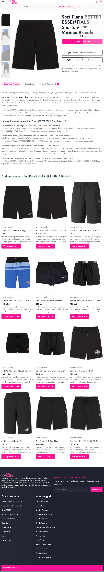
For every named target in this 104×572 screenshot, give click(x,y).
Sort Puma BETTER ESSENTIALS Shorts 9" (65, 7)
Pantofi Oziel (6, 540)
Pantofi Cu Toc (41, 540)
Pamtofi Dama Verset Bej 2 (11, 506)
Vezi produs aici (82, 42)
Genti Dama (6, 523)
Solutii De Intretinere (43, 558)
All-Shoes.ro (27, 7)
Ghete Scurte (6, 528)
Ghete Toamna (42, 523)
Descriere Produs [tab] (11, 84)
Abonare (96, 490)
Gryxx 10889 (6, 510)
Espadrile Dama (42, 506)
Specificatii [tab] (30, 84)
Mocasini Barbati (42, 532)
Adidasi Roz (6, 532)
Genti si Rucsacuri (43, 510)
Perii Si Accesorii (42, 549)
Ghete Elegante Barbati (45, 515)
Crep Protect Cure (8, 519)
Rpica (3, 536)
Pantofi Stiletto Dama (44, 545)
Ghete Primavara (42, 519)
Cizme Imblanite (42, 502)
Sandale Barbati (42, 553)
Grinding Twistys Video (10, 515)
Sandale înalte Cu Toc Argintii (12, 502)
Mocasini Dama (42, 536)
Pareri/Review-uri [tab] (50, 84)
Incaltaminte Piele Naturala (46, 528)
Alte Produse (41, 7)
